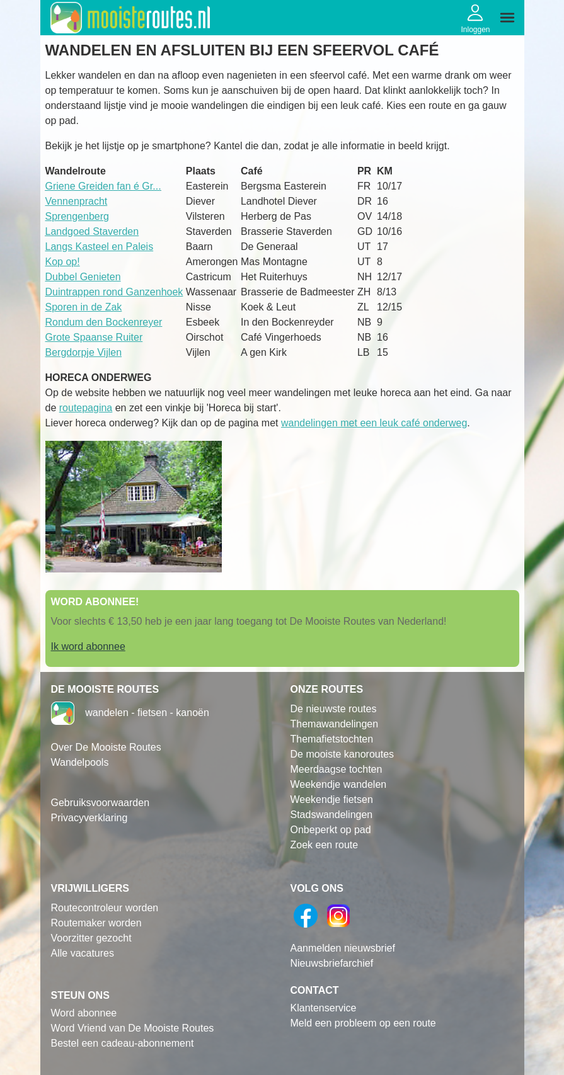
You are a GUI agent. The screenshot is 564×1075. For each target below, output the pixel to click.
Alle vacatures (83, 953)
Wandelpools (80, 762)
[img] (507, 18)
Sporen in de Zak (83, 307)
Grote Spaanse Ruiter (94, 337)
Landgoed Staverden (92, 231)
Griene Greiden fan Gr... (103, 186)
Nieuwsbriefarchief (332, 963)
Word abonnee (84, 1013)
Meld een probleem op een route (363, 1023)
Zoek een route (325, 844)
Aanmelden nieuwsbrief (343, 948)
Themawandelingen (335, 724)
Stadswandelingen (332, 814)
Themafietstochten (332, 739)
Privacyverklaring (89, 817)
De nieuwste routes (334, 708)
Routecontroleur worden (105, 907)
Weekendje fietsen (332, 799)
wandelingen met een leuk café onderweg (374, 423)
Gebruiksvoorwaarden (100, 802)
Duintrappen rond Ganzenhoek (114, 292)
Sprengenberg (77, 216)
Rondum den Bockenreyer (104, 322)
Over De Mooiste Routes (106, 747)
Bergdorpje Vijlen (83, 352)
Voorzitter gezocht (91, 938)
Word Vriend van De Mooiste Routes (132, 1028)
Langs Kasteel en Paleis (99, 246)
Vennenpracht (76, 201)
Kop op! (62, 261)
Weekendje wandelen (339, 784)
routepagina (86, 407)
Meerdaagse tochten (337, 769)
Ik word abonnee (88, 646)
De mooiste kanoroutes (342, 754)
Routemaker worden (96, 923)
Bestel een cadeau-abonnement (122, 1043)
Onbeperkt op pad (331, 829)
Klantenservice (324, 1008)
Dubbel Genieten (83, 276)
